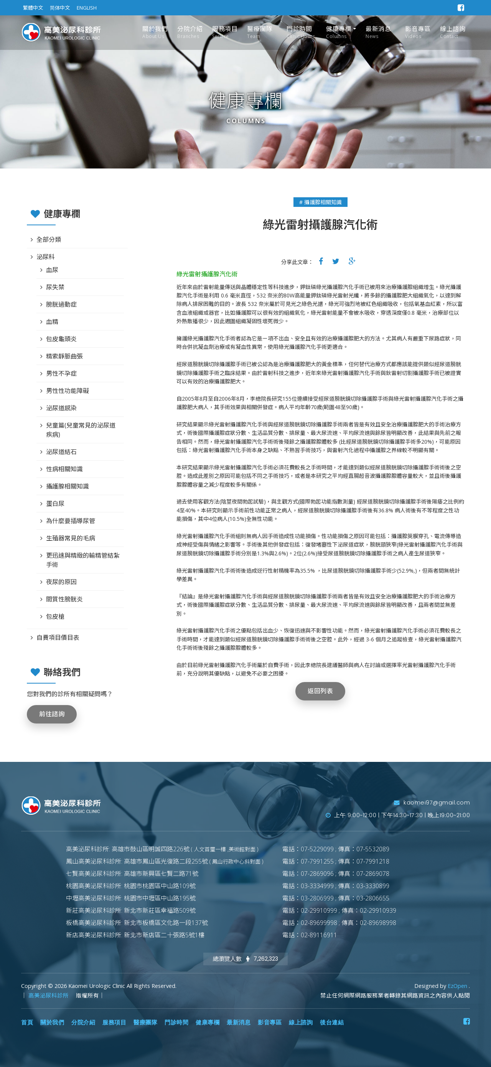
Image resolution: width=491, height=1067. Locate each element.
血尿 (52, 270)
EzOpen (458, 985)
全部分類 (48, 239)
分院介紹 (190, 32)
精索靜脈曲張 (64, 356)
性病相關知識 (64, 469)
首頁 (27, 1022)
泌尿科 (45, 257)
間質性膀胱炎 (64, 599)
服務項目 (224, 32)
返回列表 (320, 691)
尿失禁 (55, 287)
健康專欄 (338, 32)
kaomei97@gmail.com (432, 802)
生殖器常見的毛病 (70, 538)
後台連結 (332, 1022)
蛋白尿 (55, 503)
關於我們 (155, 32)
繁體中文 (33, 7)
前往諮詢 (51, 714)
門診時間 (301, 32)
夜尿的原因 (61, 582)
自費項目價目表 (57, 637)
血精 (52, 321)
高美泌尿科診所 (49, 995)
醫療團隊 (259, 32)
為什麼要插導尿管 (70, 521)
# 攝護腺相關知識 (320, 202)
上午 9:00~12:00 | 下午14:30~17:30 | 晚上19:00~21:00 (398, 815)
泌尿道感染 (61, 408)
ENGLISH (87, 7)
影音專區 (417, 32)
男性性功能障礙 (67, 390)
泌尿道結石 (61, 452)
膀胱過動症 (61, 304)
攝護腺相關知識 (67, 486)
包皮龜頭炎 (61, 339)
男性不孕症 (61, 373)
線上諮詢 (452, 32)
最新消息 (378, 32)
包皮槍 (55, 616)
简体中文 (60, 7)
